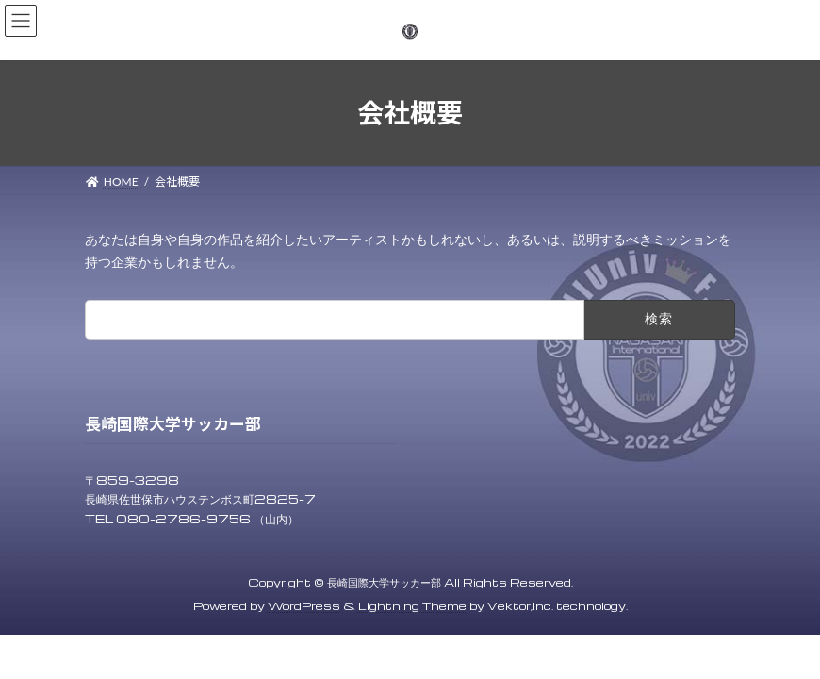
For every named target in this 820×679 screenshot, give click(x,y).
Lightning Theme (412, 606)
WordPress (304, 606)
